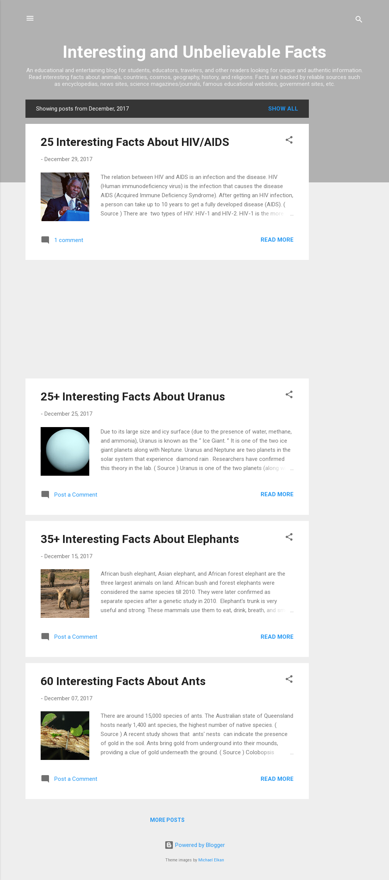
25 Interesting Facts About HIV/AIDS (135, 142)
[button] (289, 141)
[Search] (359, 20)
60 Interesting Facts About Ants (123, 681)
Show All (283, 108)
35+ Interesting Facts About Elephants (140, 539)
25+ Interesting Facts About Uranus (133, 396)
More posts (167, 820)
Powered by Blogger (194, 845)
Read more (277, 239)
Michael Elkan (211, 860)
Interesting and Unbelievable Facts (194, 52)
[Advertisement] (339, 214)
